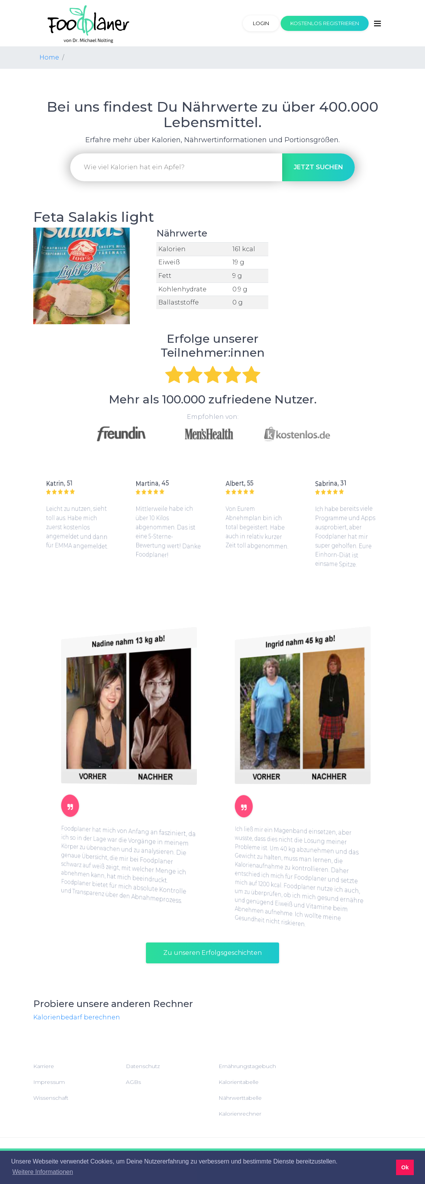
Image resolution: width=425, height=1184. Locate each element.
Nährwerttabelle (240, 1097)
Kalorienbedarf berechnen (76, 1017)
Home (49, 57)
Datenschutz (143, 1066)
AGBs (133, 1082)
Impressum (49, 1082)
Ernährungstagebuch (247, 1066)
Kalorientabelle (238, 1082)
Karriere (43, 1066)
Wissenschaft (50, 1097)
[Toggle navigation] (377, 23)
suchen (318, 167)
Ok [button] (404, 1167)
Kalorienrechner (239, 1113)
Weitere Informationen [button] (42, 1172)
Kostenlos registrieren (324, 23)
